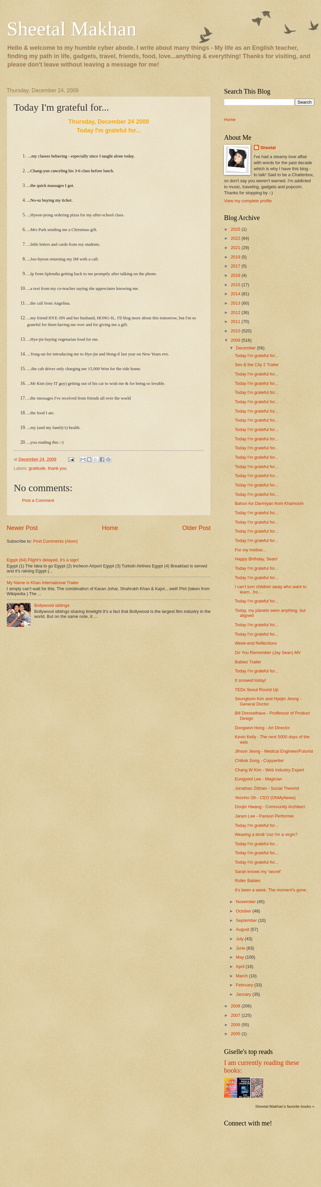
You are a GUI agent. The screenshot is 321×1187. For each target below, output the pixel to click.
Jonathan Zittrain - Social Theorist (267, 788)
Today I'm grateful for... (256, 355)
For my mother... (250, 549)
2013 (236, 303)
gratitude (37, 468)
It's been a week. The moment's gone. (271, 889)
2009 (236, 340)
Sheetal (268, 147)
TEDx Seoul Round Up (256, 689)
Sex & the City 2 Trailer (257, 364)
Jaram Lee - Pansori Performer (264, 816)
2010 (236, 330)
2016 (236, 275)
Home (110, 528)
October (244, 910)
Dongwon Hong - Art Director (262, 727)
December (246, 347)
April (240, 966)
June (241, 948)
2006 (236, 1024)
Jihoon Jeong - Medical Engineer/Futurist (274, 751)
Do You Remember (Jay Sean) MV (268, 652)
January (244, 994)
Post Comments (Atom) (55, 541)
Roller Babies (247, 880)
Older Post (196, 528)
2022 (236, 238)
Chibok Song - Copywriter (259, 760)
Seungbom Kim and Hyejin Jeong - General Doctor (268, 701)
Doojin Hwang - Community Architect (270, 806)
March (242, 975)
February (245, 984)
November (246, 901)
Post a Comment (38, 500)
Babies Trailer (248, 661)
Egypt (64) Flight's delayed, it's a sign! (43, 559)
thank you (57, 468)
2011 (236, 321)
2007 (236, 1015)
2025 (236, 229)
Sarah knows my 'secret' (258, 871)
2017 (236, 265)
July (240, 938)
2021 (236, 247)
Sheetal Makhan (71, 29)
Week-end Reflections (256, 643)
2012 (236, 312)
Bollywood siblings (51, 605)
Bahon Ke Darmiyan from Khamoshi (269, 503)
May (240, 957)
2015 (236, 284)
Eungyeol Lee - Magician (258, 778)
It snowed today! (250, 680)
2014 (236, 293)
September (247, 920)
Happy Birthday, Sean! (256, 558)
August (243, 929)
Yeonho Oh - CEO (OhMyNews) (265, 797)
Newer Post (22, 528)
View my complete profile (248, 200)
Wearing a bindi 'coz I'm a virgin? (266, 834)
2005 (236, 1033)
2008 (236, 1005)
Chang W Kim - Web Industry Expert (269, 769)
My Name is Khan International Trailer (43, 582)
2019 (236, 256)
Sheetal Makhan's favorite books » (284, 1106)
